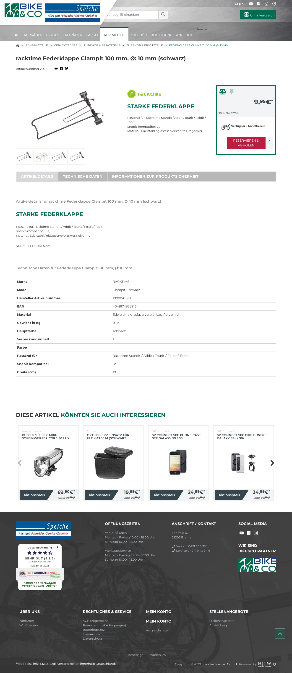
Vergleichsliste (157, 630)
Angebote (185, 35)
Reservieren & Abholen (242, 140)
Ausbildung (218, 625)
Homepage (134, 654)
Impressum (91, 634)
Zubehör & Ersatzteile (102, 45)
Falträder (72, 35)
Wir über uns (29, 625)
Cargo (92, 35)
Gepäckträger (66, 45)
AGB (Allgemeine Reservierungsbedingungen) (104, 623)
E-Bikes (52, 35)
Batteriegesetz (94, 629)
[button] (272, 463)
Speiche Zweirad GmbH (220, 664)
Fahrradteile (114, 35)
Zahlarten (26, 621)
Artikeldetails (37, 176)
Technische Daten (82, 176)
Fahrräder (32, 35)
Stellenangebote (222, 621)
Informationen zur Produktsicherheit (155, 176)
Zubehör (138, 35)
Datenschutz (92, 638)
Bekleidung (161, 35)
